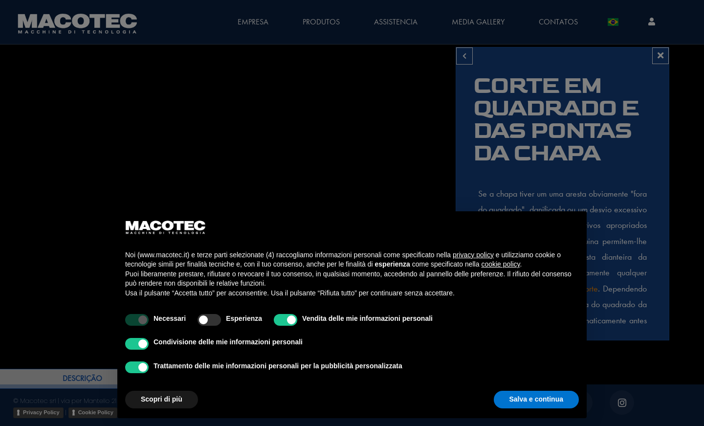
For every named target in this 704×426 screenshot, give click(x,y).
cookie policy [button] (500, 264)
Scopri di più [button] (161, 399)
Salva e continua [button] (536, 399)
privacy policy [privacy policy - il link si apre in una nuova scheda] (473, 255)
